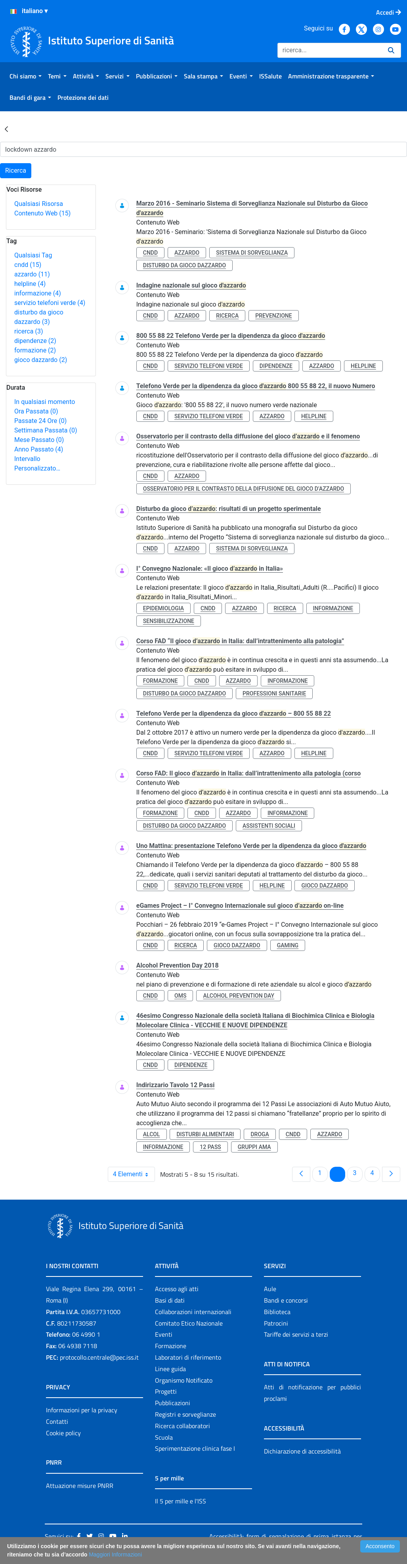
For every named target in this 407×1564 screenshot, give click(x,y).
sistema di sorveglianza (252, 253)
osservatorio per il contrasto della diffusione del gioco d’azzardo (243, 489)
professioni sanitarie (274, 693)
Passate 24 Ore (40, 421)
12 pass (210, 1147)
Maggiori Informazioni (115, 1554)
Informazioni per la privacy (81, 1410)
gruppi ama (254, 1147)
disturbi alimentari (205, 1134)
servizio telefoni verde (49, 303)
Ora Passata (36, 411)
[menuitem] (25, 76)
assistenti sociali (269, 826)
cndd (27, 265)
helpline (30, 284)
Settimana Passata (45, 430)
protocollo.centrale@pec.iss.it (99, 1357)
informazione (37, 293)
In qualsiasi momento (44, 402)
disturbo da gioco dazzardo (184, 265)
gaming (288, 945)
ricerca (28, 331)
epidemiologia (163, 608)
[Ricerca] (329, 50)
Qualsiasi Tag (33, 255)
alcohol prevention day (238, 996)
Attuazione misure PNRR (79, 1485)
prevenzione (273, 315)
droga (259, 1134)
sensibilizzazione (168, 621)
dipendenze (35, 341)
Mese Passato (39, 440)
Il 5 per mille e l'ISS (180, 1501)
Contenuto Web (42, 213)
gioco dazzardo (40, 360)
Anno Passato (38, 449)
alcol (151, 1134)
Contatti (57, 1421)
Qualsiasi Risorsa (38, 204)
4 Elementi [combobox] (134, 1174)
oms (180, 996)
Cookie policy (63, 1433)
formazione (35, 350)
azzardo (32, 274)
